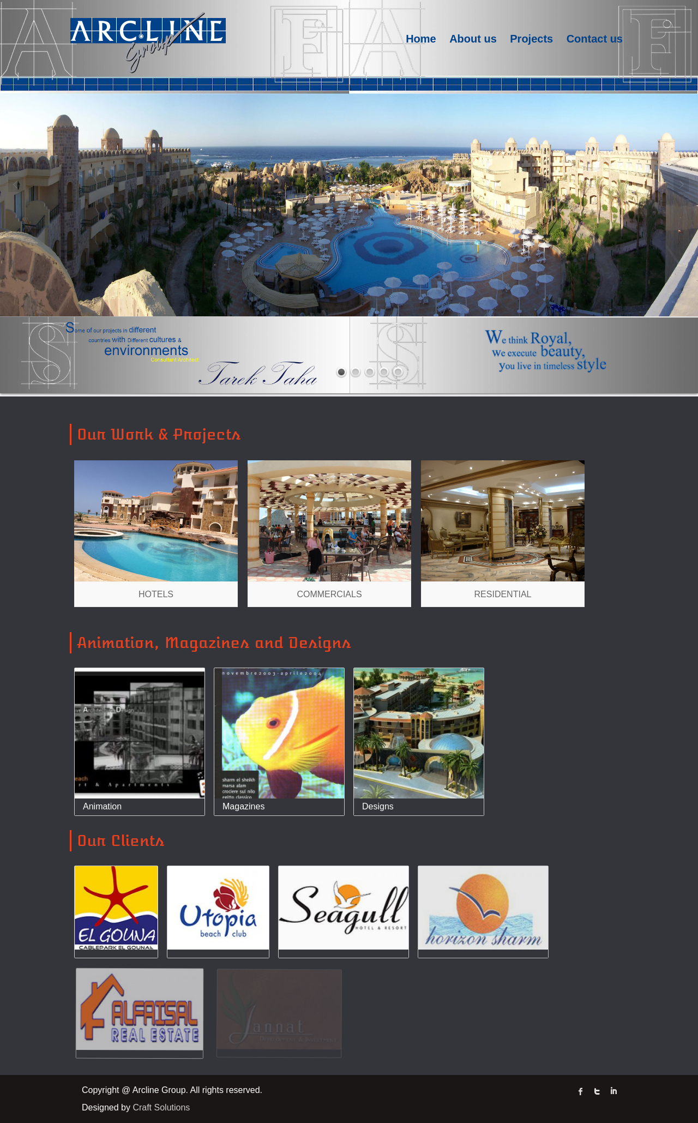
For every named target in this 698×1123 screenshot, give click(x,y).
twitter (597, 1091)
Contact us (595, 39)
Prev (16, 185)
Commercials (329, 594)
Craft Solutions (161, 1107)
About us (473, 39)
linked (613, 1091)
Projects (531, 39)
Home (421, 39)
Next (681, 185)
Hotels (156, 594)
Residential (503, 594)
